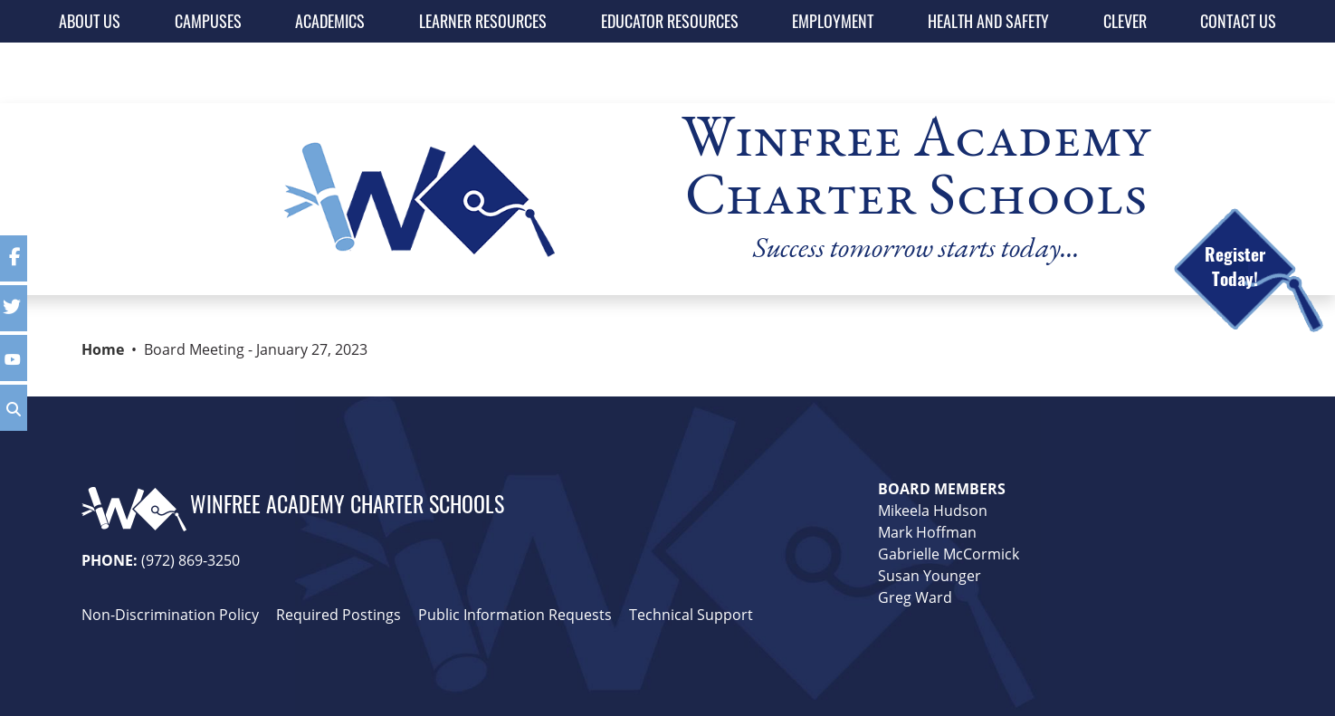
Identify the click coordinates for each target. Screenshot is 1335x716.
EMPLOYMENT (832, 21)
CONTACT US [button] (1238, 21)
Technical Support (691, 615)
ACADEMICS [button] (330, 21)
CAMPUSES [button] (208, 21)
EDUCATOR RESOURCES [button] (670, 21)
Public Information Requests (515, 615)
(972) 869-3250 (190, 560)
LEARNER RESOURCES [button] (483, 21)
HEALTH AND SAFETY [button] (988, 21)
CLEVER (1125, 21)
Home (102, 349)
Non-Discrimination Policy (170, 615)
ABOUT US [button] (89, 21)
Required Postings (338, 615)
